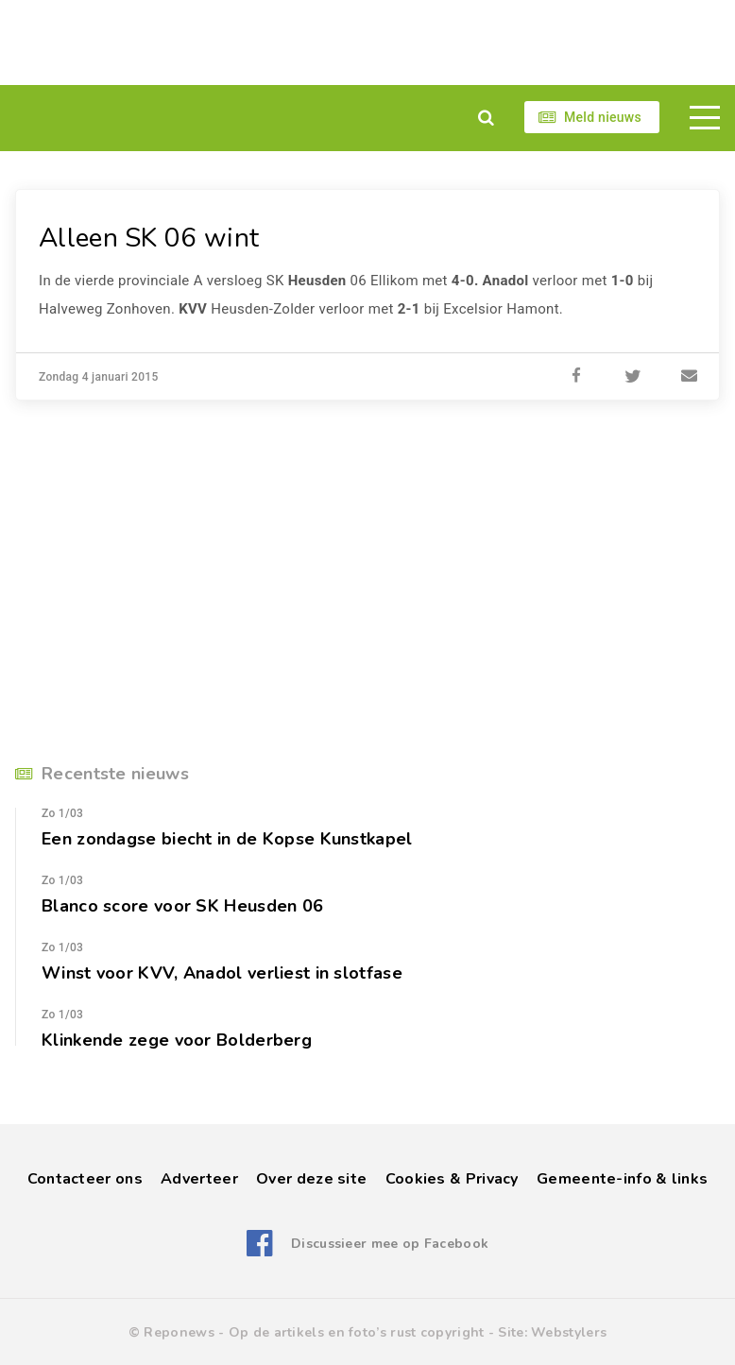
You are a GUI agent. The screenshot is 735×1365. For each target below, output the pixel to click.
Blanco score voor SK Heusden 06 (182, 906)
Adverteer (199, 1179)
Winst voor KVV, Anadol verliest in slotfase (222, 973)
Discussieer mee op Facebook (389, 1244)
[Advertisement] (367, 42)
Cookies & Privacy (452, 1179)
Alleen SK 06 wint (149, 238)
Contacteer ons (85, 1179)
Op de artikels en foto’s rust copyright (357, 1332)
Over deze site (311, 1179)
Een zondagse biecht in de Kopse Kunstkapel (227, 839)
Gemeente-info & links (622, 1179)
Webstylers (569, 1332)
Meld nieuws (602, 117)
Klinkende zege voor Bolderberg (177, 1040)
